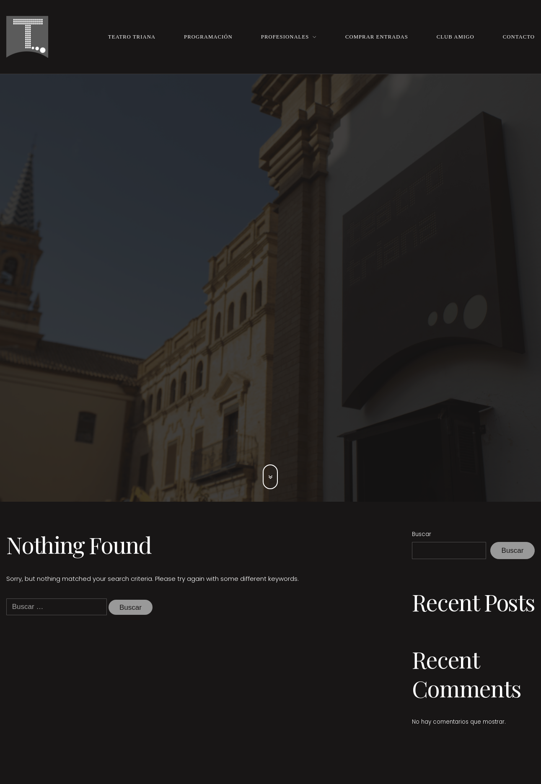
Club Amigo (455, 37)
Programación (208, 37)
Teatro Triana (131, 37)
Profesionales (285, 37)
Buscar (421, 534)
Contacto (519, 37)
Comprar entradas (376, 37)
